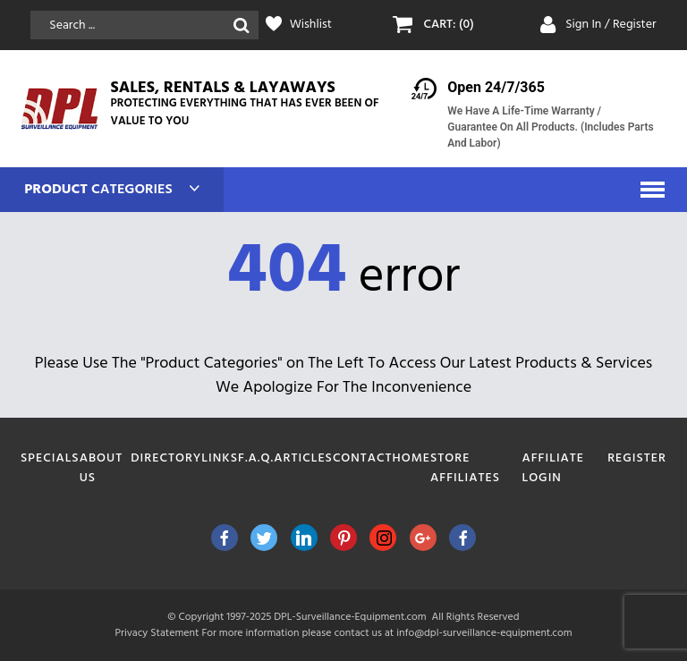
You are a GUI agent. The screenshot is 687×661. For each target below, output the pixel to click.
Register (636, 458)
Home (412, 458)
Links (219, 458)
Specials (50, 458)
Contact (363, 458)
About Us (101, 468)
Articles (303, 458)
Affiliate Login (553, 468)
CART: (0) (448, 25)
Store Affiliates (465, 468)
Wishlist (311, 25)
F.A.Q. (256, 458)
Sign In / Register (611, 24)
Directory (166, 458)
